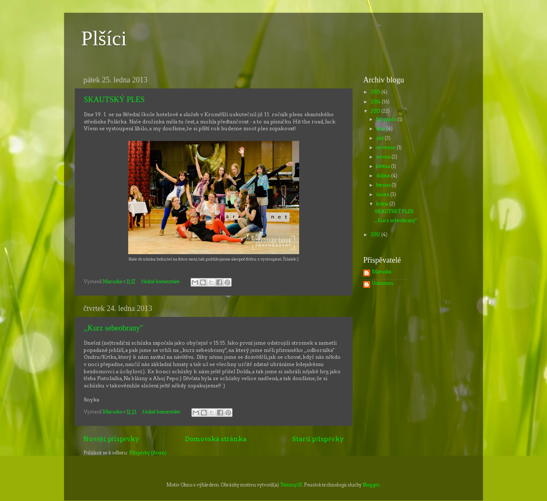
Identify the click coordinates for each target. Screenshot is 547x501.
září (380, 138)
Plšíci (104, 38)
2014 (376, 102)
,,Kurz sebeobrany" (113, 328)
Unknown (382, 283)
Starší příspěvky (318, 439)
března (384, 185)
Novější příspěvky (111, 439)
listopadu (386, 119)
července (386, 147)
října (381, 129)
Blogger (371, 485)
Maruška (381, 272)
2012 (376, 234)
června (384, 157)
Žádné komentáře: (161, 281)
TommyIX (291, 485)
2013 (376, 111)
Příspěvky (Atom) (147, 453)
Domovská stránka (216, 439)
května (383, 166)
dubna (383, 176)
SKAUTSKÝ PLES (114, 99)
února (383, 194)
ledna (382, 204)
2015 (376, 92)
